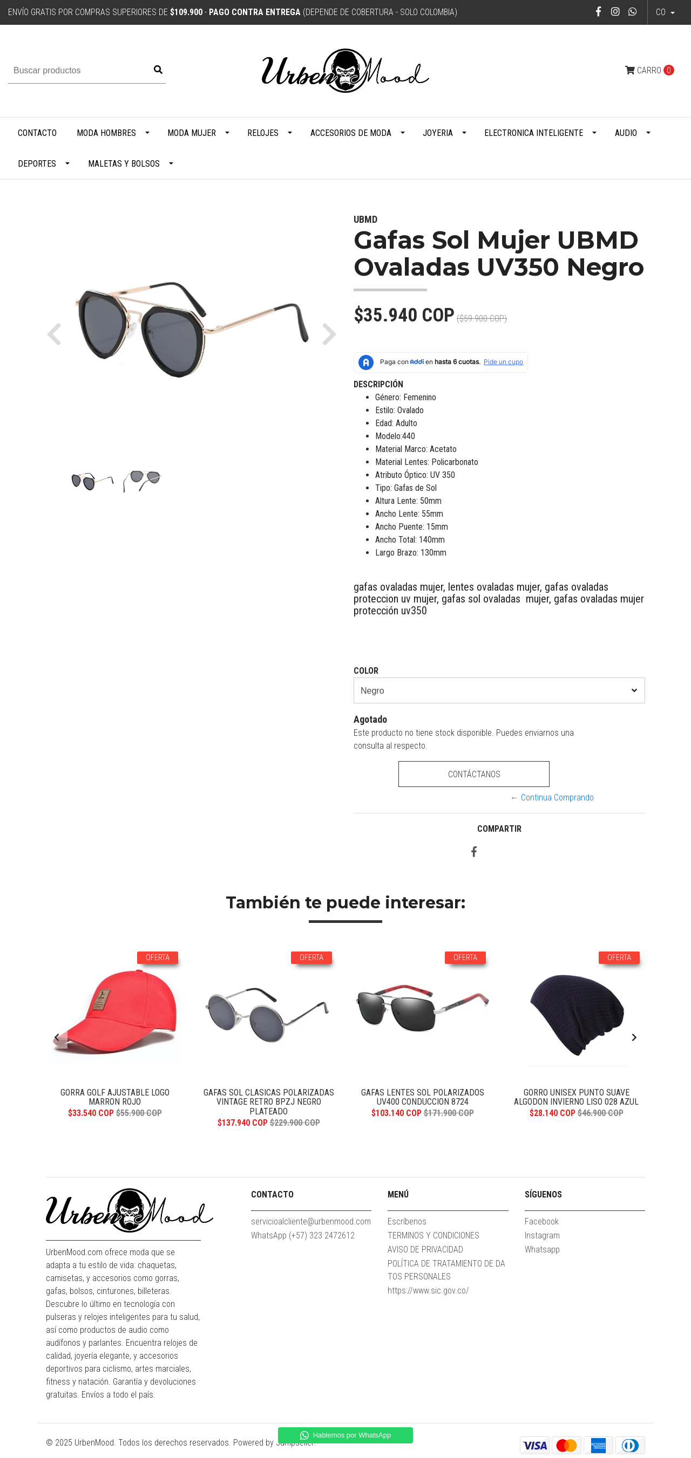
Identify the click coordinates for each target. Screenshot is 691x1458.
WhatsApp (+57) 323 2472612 (303, 1235)
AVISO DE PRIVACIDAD (425, 1249)
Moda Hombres (106, 133)
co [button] (662, 12)
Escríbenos (407, 1221)
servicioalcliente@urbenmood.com (311, 1221)
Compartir (499, 829)
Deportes (37, 164)
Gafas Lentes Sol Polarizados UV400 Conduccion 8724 (422, 1097)
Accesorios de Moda (350, 133)
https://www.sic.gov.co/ (428, 1290)
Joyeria (438, 133)
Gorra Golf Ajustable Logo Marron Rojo (115, 1097)
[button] (58, 333)
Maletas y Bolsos (124, 164)
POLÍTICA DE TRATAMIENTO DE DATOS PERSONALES (446, 1270)
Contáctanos (474, 774)
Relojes (263, 133)
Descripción (378, 384)
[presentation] (56, 1038)
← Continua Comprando (552, 797)
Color (366, 671)
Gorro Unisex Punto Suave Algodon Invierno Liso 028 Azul (576, 1097)
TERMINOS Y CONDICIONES (433, 1235)
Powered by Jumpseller (273, 1443)
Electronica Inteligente (533, 133)
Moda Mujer (191, 133)
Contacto (37, 133)
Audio (626, 133)
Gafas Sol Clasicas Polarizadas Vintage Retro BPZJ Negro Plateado (269, 1102)
